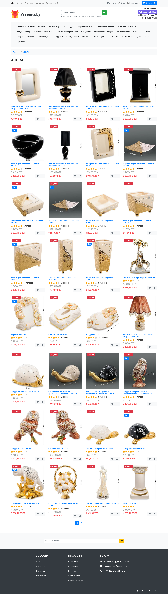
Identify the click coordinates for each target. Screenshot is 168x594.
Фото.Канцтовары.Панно (67, 32)
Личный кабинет (75, 575)
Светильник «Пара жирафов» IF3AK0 (139, 277)
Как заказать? (52, 3)
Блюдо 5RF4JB (92, 335)
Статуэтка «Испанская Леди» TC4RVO (102, 503)
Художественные (142, 37)
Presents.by (30, 14)
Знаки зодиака (45, 37)
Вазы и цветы (100, 37)
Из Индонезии (72, 37)
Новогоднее (69, 27)
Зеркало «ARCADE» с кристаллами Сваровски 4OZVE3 (26, 107)
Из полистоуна (123, 32)
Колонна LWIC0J (130, 503)
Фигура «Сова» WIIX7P (58, 449)
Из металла (127, 37)
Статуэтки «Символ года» (49, 27)
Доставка (29, 3)
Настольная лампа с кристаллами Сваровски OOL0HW (63, 164)
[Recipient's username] (81, 12)
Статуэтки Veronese (105, 27)
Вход (123, 3)
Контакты (39, 3)
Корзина (149, 3)
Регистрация (135, 3)
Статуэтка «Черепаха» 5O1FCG (136, 449)
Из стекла (114, 37)
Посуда (20, 37)
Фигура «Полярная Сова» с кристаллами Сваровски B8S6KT (137, 393)
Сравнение (73, 566)
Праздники (21, 41)
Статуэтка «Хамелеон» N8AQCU (25, 503)
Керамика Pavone (85, 27)
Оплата (20, 3)
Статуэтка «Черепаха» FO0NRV (99, 449)
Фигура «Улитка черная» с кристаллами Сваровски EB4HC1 (100, 393)
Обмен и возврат (75, 580)
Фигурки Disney (23, 32)
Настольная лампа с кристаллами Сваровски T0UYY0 (63, 107)
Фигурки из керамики (43, 32)
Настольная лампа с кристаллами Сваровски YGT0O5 (138, 336)
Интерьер (137, 32)
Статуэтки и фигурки (26, 27)
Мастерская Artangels (103, 32)
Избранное (73, 561)
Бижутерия (86, 32)
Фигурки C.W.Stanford (126, 27)
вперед (88, 523)
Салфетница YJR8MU (57, 335)
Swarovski (31, 37)
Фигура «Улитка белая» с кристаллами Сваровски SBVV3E (62, 393)
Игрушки (59, 37)
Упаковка (86, 37)
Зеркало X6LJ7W (18, 335)
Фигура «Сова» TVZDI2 (21, 449)
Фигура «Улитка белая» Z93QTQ (25, 392)
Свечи (147, 32)
